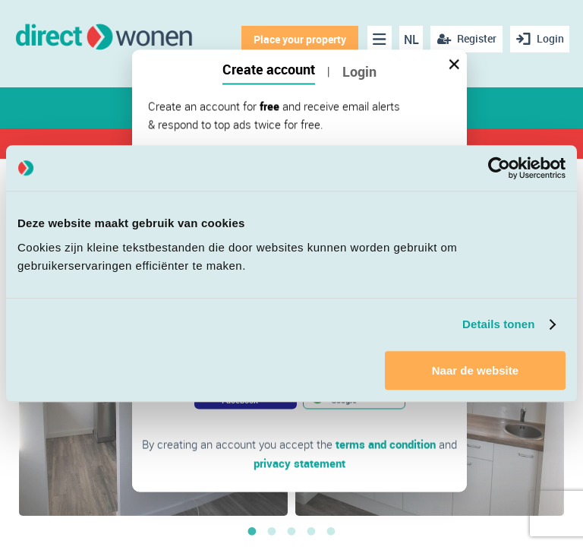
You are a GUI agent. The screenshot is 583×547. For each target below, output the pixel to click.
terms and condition (386, 444)
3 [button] (291, 531)
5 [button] (331, 531)
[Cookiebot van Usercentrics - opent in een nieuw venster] (499, 168)
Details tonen (498, 324)
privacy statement (299, 462)
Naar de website (475, 370)
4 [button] (311, 531)
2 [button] (271, 531)
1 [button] (252, 531)
